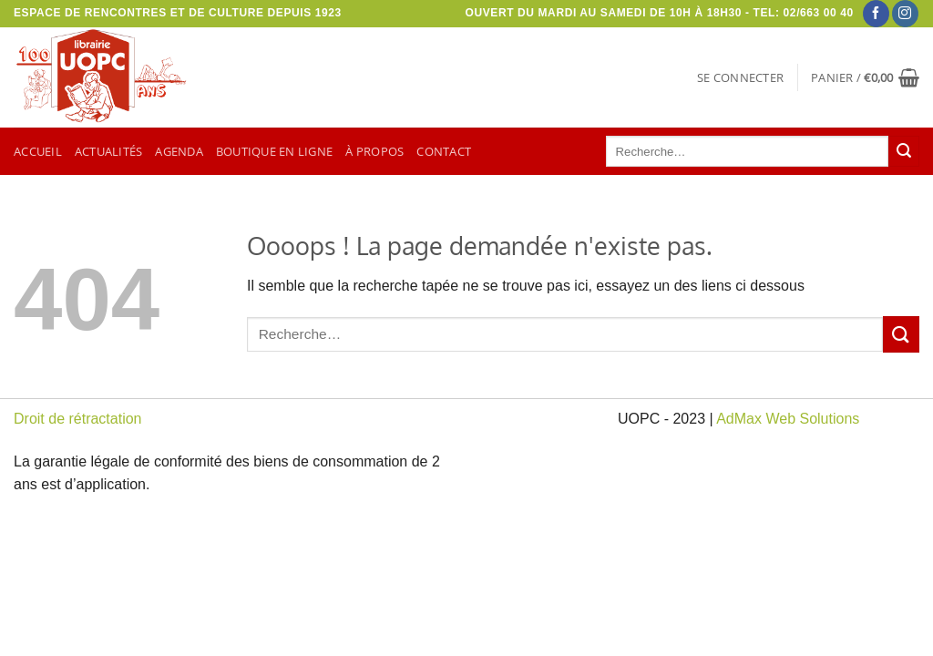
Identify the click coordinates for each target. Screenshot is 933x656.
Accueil (38, 151)
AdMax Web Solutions (787, 418)
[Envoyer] (903, 151)
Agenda (179, 151)
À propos (374, 151)
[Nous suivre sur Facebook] (876, 13)
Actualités (109, 151)
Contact (443, 151)
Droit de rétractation (78, 418)
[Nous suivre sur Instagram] (905, 13)
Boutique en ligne (274, 151)
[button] (740, 77)
